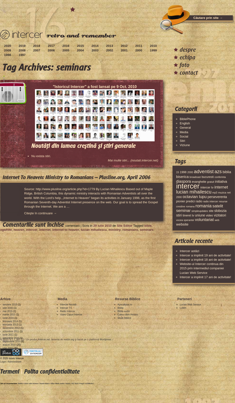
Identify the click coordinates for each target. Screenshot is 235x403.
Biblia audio (124, 311)
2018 (36, 46)
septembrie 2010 (12, 341)
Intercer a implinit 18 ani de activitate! (205, 259)
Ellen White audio (57, 383)
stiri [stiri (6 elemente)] (179, 215)
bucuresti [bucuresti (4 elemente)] (207, 177)
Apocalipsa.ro (125, 304)
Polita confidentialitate (51, 371)
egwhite (6, 230)
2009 (7, 50)
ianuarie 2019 (10, 304)
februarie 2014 (10, 321)
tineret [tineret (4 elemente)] (187, 215)
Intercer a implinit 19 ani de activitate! (205, 255)
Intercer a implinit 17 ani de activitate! (205, 277)
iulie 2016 (8, 308)
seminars (146, 230)
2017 (51, 46)
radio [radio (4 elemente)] (199, 201)
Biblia (120, 308)
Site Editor (124, 225)
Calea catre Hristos (31, 383)
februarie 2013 (10, 324)
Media (184, 132)
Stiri (182, 141)
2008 (22, 50)
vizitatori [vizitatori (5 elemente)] (220, 215)
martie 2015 (9, 314)
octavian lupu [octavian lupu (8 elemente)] (195, 196)
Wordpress (105, 339)
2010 (153, 46)
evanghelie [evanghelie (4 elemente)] (199, 181)
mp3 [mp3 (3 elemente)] (214, 192)
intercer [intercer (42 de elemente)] (188, 186)
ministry (114, 230)
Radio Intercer (67, 311)
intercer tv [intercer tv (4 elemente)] (206, 187)
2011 (138, 46)
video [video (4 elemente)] (209, 215)
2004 (80, 50)
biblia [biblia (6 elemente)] (227, 172)
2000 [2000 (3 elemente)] (190, 172)
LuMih (183, 308)
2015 (80, 46)
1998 (7, 55)
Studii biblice (45, 383)
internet (45, 230)
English (185, 123)
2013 (109, 46)
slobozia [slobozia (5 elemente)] (220, 211)
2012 (124, 46)
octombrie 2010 (11, 338)
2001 (124, 50)
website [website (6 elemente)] (182, 224)
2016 (65, 46)
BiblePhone (188, 119)
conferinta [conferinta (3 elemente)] (220, 177)
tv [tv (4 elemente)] (193, 215)
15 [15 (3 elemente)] (177, 172)
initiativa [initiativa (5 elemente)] (221, 181)
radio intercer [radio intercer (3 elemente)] (210, 201)
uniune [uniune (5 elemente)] (200, 215)
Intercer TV (66, 308)
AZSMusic (89, 383)
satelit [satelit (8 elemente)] (218, 206)
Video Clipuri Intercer (71, 314)
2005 (65, 50)
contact (189, 72)
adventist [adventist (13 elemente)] (204, 171)
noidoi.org (69, 339)
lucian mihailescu (94, 230)
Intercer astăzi (189, 251)
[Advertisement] (87, 246)
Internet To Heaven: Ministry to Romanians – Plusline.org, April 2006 (77, 177)
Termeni (9, 371)
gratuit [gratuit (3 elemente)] (210, 181)
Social (184, 136)
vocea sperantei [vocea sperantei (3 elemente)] (185, 220)
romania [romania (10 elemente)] (204, 205)
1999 (153, 50)
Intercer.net (44, 339)
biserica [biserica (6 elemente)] (182, 177)
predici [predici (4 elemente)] (190, 201)
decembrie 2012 (11, 328)
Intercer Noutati (68, 304)
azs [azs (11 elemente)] (218, 171)
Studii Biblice (124, 318)
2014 (95, 46)
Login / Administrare (10, 361)
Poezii (81, 383)
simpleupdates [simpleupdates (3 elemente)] (199, 211)
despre (188, 49)
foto (185, 65)
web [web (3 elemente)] (217, 220)
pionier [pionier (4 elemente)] (180, 201)
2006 (51, 50)
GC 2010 (75, 383)
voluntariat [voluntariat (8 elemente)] (204, 219)
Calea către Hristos (128, 314)
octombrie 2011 (11, 331)
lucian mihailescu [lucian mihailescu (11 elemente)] (193, 191)
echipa (188, 57)
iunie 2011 (8, 334)
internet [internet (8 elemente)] (221, 187)
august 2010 (9, 344)
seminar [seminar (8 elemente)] (183, 210)
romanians (130, 230)
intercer (32, 230)
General (185, 127)
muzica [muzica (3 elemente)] (222, 192)
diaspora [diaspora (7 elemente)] (183, 181)
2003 (95, 50)
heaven (19, 230)
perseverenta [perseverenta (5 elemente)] (217, 197)
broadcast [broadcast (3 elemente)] (195, 177)
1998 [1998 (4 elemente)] (183, 172)
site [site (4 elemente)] (211, 211)
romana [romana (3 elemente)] (190, 206)
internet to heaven (65, 230)
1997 (22, 55)
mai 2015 (7, 311)
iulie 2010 (8, 348)
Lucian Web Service (190, 304)
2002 (109, 50)
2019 (22, 46)
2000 (138, 50)
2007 (36, 50)
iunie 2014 (8, 318)
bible (147, 225)
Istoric (68, 383)
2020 (7, 46)
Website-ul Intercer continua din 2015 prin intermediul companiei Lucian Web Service (202, 268)
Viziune (185, 145)
